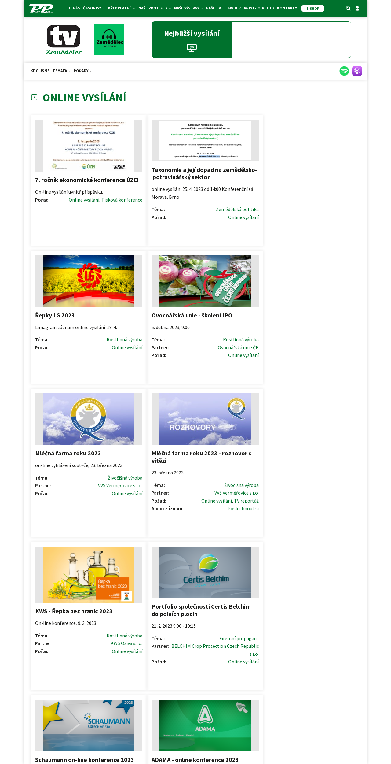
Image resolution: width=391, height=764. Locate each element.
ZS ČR (95, 739)
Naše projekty (154, 8)
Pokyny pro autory (195, 670)
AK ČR (81, 739)
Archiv (234, 8)
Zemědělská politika (169, 216)
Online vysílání (75, 197)
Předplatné (121, 8)
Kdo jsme (40, 70)
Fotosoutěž (83, 700)
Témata (62, 70)
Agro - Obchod (259, 8)
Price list (308, 680)
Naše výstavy (188, 8)
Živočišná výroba (91, 345)
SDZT (143, 739)
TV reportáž (178, 360)
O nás (74, 8)
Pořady (83, 70)
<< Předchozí (148, 587)
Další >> (248, 587)
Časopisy (94, 8)
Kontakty (287, 8)
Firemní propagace (336, 351)
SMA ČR (127, 739)
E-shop (83, 689)
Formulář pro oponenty (195, 690)
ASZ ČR (110, 739)
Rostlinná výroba (255, 202)
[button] (327, 626)
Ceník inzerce (307, 670)
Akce (83, 709)
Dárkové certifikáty (83, 680)
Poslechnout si (175, 368)
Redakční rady (195, 680)
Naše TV (215, 8)
